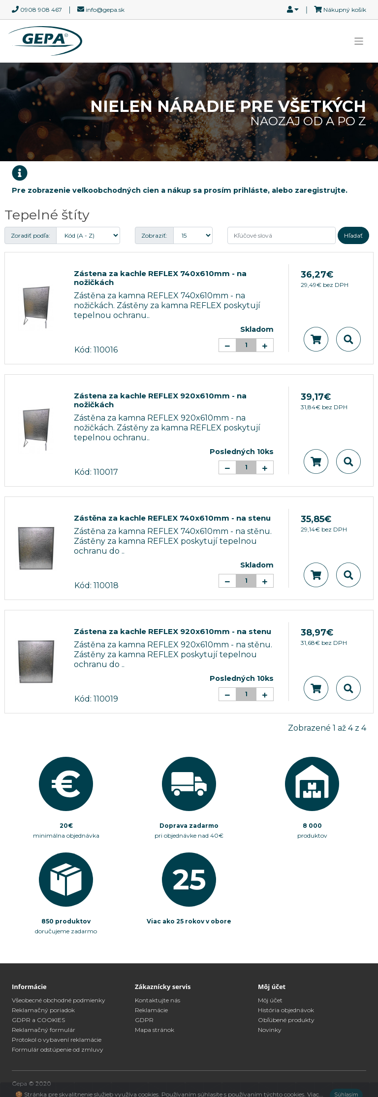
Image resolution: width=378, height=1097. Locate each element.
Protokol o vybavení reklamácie (56, 1039)
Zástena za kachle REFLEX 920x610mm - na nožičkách (160, 400)
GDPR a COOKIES (38, 1020)
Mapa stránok (154, 1029)
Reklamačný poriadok (43, 1010)
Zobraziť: (154, 235)
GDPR (144, 1020)
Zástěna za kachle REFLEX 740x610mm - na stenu (172, 518)
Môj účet (270, 1000)
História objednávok (286, 1010)
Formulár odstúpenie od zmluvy (57, 1049)
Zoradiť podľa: (30, 235)
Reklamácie (151, 1010)
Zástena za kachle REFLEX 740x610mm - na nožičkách (160, 278)
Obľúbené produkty (286, 1020)
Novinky (270, 1029)
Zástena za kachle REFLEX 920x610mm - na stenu (172, 631)
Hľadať (353, 235)
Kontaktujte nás (157, 1000)
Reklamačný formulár (43, 1029)
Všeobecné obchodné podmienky (58, 1000)
